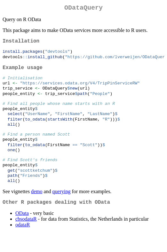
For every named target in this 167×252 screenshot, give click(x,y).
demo (37, 209)
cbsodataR (26, 238)
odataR (22, 244)
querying (61, 209)
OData (22, 232)
